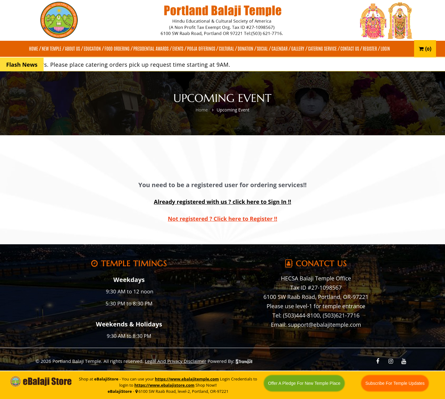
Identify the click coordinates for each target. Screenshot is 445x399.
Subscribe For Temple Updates (395, 383)
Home (202, 110)
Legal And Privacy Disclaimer (175, 361)
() (425, 48)
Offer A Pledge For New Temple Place (304, 383)
